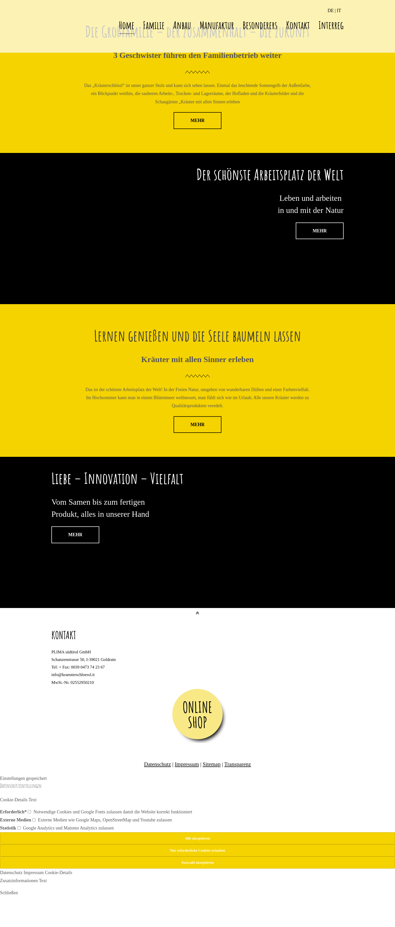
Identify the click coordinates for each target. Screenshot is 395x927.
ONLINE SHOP (197, 714)
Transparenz (237, 764)
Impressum (187, 764)
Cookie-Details (58, 872)
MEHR (197, 120)
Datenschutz (157, 764)
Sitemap (212, 764)
